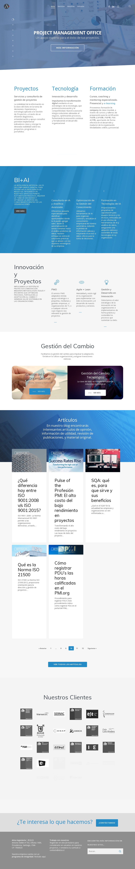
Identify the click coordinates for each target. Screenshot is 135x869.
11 (77, 648)
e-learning (109, 103)
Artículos (21, 453)
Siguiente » (92, 648)
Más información (67, 47)
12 (83, 648)
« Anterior (42, 648)
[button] (20, 212)
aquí (43, 856)
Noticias (57, 455)
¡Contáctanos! (107, 823)
